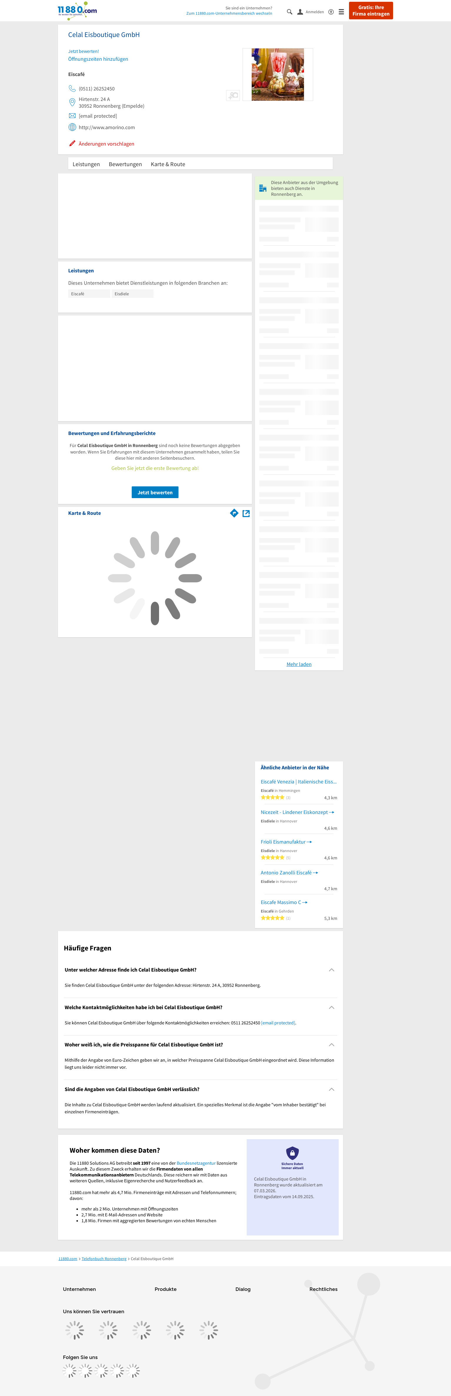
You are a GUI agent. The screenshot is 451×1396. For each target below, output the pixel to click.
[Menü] (344, 11)
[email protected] (278, 1023)
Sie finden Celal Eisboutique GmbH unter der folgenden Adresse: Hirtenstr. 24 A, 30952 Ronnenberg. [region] (163, 985)
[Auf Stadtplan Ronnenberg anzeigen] (246, 512)
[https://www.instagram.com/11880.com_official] (85, 1370)
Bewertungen (125, 164)
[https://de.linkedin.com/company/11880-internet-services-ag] (117, 1370)
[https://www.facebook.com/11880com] (69, 1370)
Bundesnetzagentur (196, 1163)
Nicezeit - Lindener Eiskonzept (294, 812)
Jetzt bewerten (155, 492)
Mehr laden (299, 664)
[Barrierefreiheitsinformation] (333, 11)
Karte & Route (168, 164)
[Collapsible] (332, 970)
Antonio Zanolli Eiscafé (286, 872)
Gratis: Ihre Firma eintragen (371, 10)
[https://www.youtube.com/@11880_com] (132, 1370)
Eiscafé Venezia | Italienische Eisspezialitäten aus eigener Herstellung (299, 781)
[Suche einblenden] (292, 11)
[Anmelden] (312, 11)
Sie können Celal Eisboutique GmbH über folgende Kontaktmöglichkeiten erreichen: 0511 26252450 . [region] (180, 1023)
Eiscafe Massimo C (281, 902)
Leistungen (86, 164)
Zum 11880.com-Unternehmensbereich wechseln (229, 13)
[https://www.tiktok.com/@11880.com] (101, 1370)
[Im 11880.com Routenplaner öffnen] (234, 511)
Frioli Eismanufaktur (283, 841)
